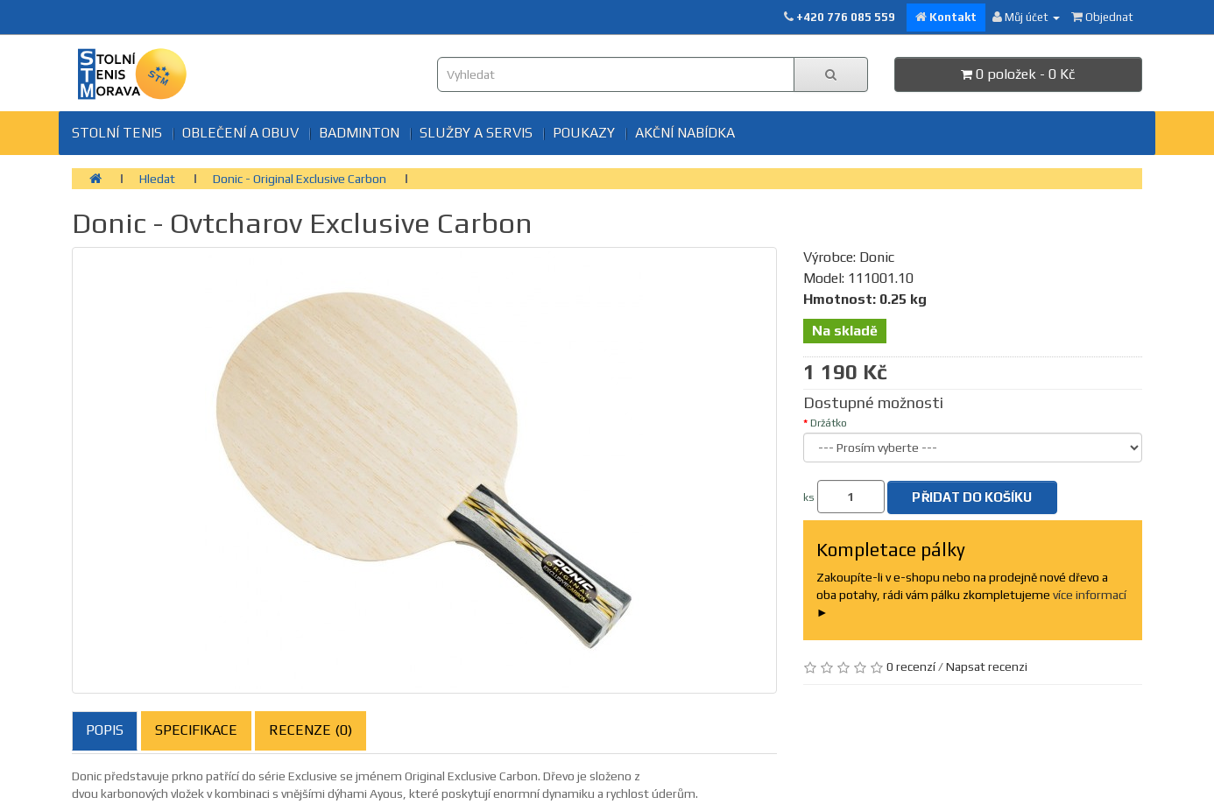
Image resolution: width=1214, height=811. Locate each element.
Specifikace (196, 730)
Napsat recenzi (986, 666)
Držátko (828, 423)
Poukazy (584, 132)
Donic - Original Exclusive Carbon (299, 179)
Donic (876, 257)
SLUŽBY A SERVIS (476, 132)
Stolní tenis (117, 132)
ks (809, 497)
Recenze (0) (310, 730)
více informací (1089, 595)
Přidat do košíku (972, 497)
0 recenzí (910, 666)
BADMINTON (359, 132)
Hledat (157, 179)
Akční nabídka (685, 132)
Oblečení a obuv (240, 132)
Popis (105, 730)
